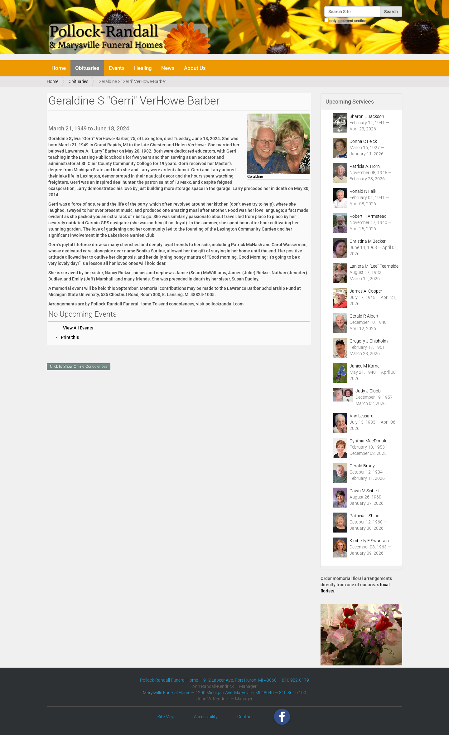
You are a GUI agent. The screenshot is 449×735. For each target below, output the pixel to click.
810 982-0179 (295, 680)
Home (58, 68)
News (168, 68)
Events (117, 68)
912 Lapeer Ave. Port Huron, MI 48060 (240, 680)
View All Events (78, 327)
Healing (143, 68)
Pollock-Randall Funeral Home (169, 680)
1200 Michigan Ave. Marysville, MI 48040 (235, 692)
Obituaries (87, 68)
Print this (70, 337)
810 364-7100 (292, 692)
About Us (195, 68)
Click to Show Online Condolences (78, 366)
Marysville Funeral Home (166, 692)
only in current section (347, 21)
